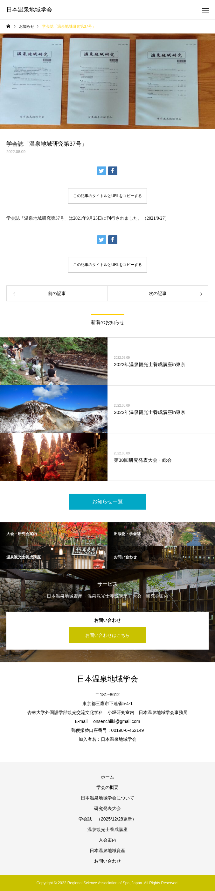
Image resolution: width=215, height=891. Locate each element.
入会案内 (107, 840)
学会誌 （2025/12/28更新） (107, 818)
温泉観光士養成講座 (107, 829)
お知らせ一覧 (107, 501)
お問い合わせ (107, 861)
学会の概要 (107, 787)
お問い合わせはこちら (107, 635)
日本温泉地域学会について (107, 797)
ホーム (107, 776)
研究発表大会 (107, 808)
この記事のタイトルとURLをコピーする (107, 196)
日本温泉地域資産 (107, 850)
